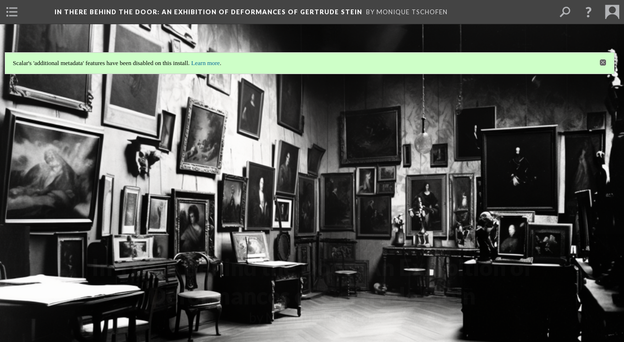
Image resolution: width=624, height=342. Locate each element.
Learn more (205, 62)
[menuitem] (12, 12)
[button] (588, 12)
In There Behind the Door (208, 12)
